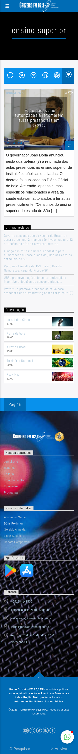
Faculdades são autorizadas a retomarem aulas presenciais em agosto (39, 117)
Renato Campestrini (17, 542)
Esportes (9, 467)
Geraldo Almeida (15, 529)
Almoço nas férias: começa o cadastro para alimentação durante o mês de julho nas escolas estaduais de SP (38, 255)
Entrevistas (11, 486)
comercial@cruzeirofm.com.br (30, 609)
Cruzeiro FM (14, 143)
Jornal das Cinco (18, 319)
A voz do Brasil (17, 347)
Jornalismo (15, 93)
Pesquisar (19, 749)
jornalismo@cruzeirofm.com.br (31, 627)
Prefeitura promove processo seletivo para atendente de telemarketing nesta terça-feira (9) (39, 291)
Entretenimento (14, 480)
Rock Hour (14, 374)
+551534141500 (21, 601)
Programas (11, 492)
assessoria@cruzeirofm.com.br (31, 618)
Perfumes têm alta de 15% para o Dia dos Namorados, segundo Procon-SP (33, 268)
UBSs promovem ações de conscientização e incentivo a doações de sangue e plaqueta (35, 280)
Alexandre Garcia (15, 517)
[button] (67, 737)
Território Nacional (20, 360)
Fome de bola (16, 333)
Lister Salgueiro (14, 535)
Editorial (9, 474)
